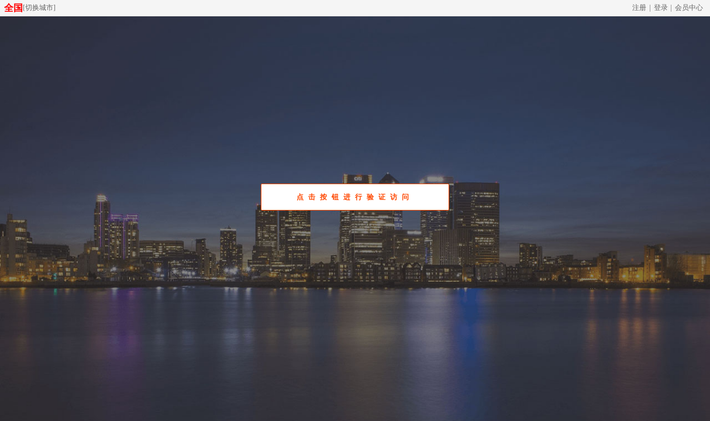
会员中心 (689, 8)
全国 (13, 8)
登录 (661, 8)
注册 (639, 8)
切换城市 (39, 8)
